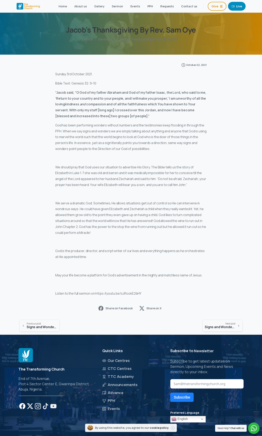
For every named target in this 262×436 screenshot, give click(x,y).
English (180, 419)
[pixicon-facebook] (22, 407)
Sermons (104, 39)
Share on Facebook (115, 308)
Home (88, 39)
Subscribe (182, 397)
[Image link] (25, 356)
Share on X (150, 308)
